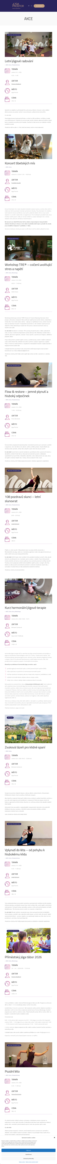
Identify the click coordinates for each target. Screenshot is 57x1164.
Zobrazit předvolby (28, 1158)
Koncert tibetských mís (21, 163)
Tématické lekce (16, 35)
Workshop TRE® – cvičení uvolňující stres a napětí (24, 268)
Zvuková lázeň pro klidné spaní (27, 751)
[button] (55, 1138)
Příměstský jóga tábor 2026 (25, 962)
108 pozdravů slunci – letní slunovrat (25, 501)
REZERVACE (39, 6)
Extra (11, 35)
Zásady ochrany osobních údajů (32, 1162)
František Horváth (16, 184)
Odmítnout (28, 1154)
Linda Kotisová (15, 527)
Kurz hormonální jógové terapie (28, 611)
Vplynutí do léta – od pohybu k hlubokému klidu (27, 856)
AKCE (9, 35)
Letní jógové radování (20, 61)
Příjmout (28, 1150)
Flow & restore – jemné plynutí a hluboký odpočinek (28, 396)
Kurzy (14, 584)
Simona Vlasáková (16, 84)
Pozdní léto (13, 1076)
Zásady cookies (22, 1162)
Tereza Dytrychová (16, 1100)
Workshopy (15, 239)
